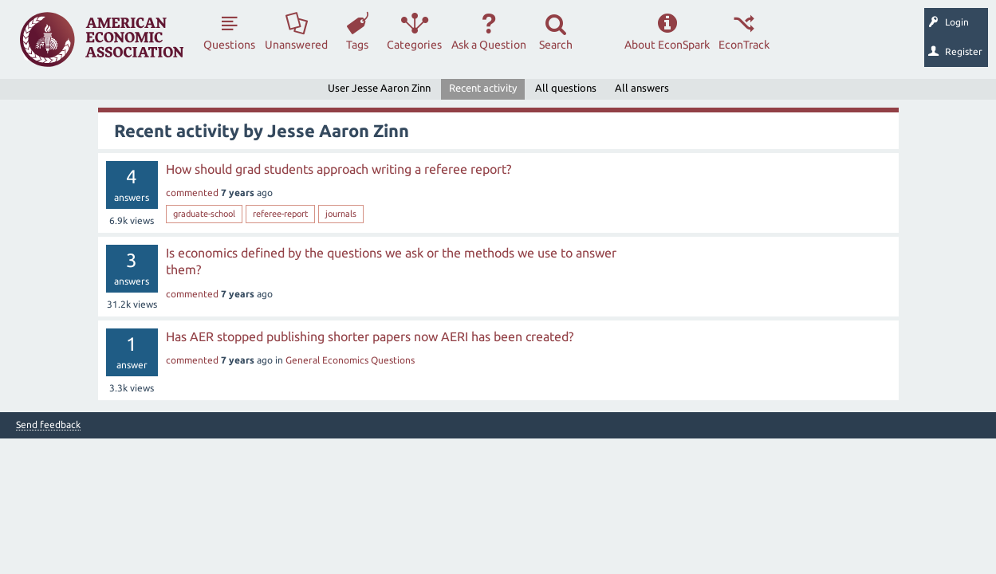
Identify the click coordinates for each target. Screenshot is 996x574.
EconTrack (744, 44)
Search (556, 44)
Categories (414, 44)
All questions (565, 87)
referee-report (280, 213)
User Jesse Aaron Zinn (379, 87)
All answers (642, 87)
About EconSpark (667, 44)
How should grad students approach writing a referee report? (338, 169)
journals (340, 213)
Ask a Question (488, 44)
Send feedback (48, 425)
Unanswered (296, 44)
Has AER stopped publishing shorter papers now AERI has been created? (369, 336)
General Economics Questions (350, 360)
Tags (357, 44)
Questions (229, 44)
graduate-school (204, 213)
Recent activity (483, 87)
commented (192, 192)
